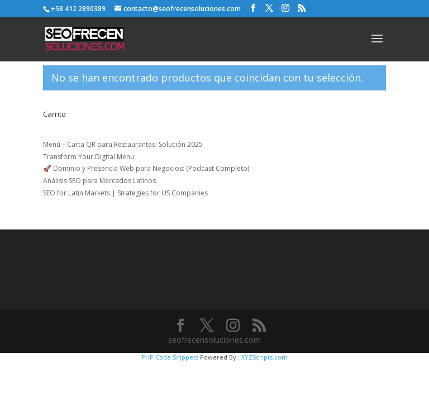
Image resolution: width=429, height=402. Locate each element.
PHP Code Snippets (169, 357)
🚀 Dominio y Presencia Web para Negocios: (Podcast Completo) (146, 168)
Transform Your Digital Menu (88, 156)
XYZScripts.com (264, 357)
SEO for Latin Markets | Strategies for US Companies (125, 193)
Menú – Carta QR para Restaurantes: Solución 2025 (123, 144)
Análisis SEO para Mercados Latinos (99, 180)
